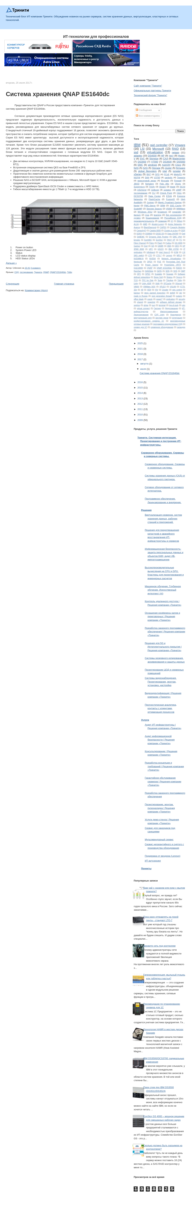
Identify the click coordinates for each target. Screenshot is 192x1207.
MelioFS (178, 174)
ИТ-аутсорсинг (153, 860)
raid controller (159, 145)
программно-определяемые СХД (167, 324)
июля (143, 369)
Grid (146, 246)
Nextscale (138, 262)
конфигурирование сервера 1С (149, 321)
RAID (175, 148)
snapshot (151, 302)
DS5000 (181, 161)
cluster (168, 168)
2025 (140, 343)
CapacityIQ (141, 231)
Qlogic (178, 183)
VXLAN (173, 287)
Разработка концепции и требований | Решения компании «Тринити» (164, 766)
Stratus (169, 277)
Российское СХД (173, 218)
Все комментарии (147, 115)
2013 (140, 398)
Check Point (166, 193)
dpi (180, 293)
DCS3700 (138, 196)
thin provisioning (174, 215)
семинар (162, 221)
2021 (140, 348)
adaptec (138, 155)
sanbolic (168, 177)
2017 (140, 359)
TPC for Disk (148, 280)
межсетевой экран (147, 180)
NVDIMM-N (138, 259)
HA (152, 246)
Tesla (160, 280)
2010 (140, 414)
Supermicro (139, 186)
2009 (140, 420)
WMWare (180, 208)
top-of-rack (173, 305)
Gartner (137, 246)
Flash (159, 243)
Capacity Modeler (177, 227)
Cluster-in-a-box (171, 231)
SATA (159, 271)
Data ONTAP (172, 234)
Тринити (38, 272)
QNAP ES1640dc (58, 272)
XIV (156, 290)
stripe (146, 305)
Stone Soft (158, 277)
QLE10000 (138, 268)
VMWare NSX (149, 287)
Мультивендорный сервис (159, 839)
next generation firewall (162, 296)
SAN (147, 177)
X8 (142, 290)
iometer (177, 171)
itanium (137, 215)
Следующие (12, 283)
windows (152, 164)
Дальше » (11, 263)
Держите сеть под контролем (159, 945)
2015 (140, 387)
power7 (159, 299)
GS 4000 (178, 243)
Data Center (154, 196)
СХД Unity (159, 315)
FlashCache (154, 199)
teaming (157, 215)
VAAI (157, 284)
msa (147, 215)
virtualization (155, 152)
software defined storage (171, 302)
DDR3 (139, 234)
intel (165, 171)
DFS (157, 174)
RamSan (137, 271)
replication (170, 299)
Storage (156, 168)
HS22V (161, 249)
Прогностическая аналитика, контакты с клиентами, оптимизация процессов (161, 708)
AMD (145, 224)
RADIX (179, 268)
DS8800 (148, 234)
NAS (136, 168)
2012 (140, 403)
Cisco (178, 164)
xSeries (138, 174)
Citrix (179, 193)
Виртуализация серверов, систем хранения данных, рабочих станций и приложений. (163, 519)
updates (167, 190)
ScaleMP (138, 208)
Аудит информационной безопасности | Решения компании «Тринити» (160, 740)
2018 (140, 354)
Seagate (169, 274)
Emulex (137, 240)
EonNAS (148, 240)
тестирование (26, 272)
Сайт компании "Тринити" (148, 85)
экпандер (181, 327)
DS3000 (142, 161)
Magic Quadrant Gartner (170, 202)
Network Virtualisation (171, 259)
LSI (142, 148)
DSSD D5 (160, 234)
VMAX (136, 287)
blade (172, 186)
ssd (136, 152)
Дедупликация (171, 308)
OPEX (149, 262)
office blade (139, 299)
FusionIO (170, 199)
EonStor (159, 240)
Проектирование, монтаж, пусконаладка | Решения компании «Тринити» (160, 808)
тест (171, 155)
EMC (140, 164)
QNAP (46, 272)
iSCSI (182, 186)
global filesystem (147, 171)
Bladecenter (178, 158)
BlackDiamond (150, 227)
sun (153, 305)
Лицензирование (141, 315)
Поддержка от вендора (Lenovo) (162, 856)
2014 (140, 393)
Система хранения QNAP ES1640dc (58, 94)
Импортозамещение (169, 312)
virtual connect (143, 308)
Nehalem (149, 183)
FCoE (166, 174)
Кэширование (152, 218)
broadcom (162, 212)
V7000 (154, 161)
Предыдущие (116, 283)
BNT (149, 174)
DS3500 (167, 161)
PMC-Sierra (150, 205)
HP (162, 155)
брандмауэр (175, 315)
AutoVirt (166, 164)
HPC (151, 249)
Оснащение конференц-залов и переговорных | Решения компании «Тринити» (162, 616)
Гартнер (157, 308)
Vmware (180, 145)
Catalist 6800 (155, 231)
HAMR (160, 246)
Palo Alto (164, 183)
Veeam (162, 186)
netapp (175, 152)
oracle (149, 299)
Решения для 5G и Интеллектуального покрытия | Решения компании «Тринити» (163, 647)
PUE (159, 262)
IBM (137, 145)
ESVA (169, 196)
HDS (177, 246)
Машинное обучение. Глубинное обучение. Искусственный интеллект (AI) (163, 590)
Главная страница (64, 283)
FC (180, 240)
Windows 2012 (145, 212)
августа (144, 363)
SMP (183, 271)
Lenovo (169, 255)
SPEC (147, 274)
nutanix (179, 296)
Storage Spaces (154, 208)
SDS (175, 271)
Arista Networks (175, 224)
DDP (183, 231)
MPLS (179, 255)
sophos (137, 305)
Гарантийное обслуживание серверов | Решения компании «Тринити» (163, 781)
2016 (140, 382)
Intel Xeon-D (164, 252)
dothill (172, 293)
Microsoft (158, 148)
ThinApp (169, 280)
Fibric (151, 243)
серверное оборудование (162, 327)
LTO (150, 255)
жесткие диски (161, 318)
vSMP (179, 190)
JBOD (136, 183)
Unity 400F (147, 284)
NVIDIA (152, 259)
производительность (144, 221)
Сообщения (144, 110)
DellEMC (141, 237)
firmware (180, 168)
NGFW (137, 177)
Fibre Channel (140, 243)
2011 (140, 409)
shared (140, 302)
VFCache (167, 284)
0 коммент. (36, 268)
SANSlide (149, 271)
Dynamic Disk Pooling (158, 237)
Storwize (153, 158)
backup (137, 293)
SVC (142, 158)
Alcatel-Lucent (158, 224)
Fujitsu (168, 243)
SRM (162, 205)
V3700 (157, 177)
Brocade (165, 180)
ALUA (136, 224)
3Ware (179, 221)
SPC (139, 274)
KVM (176, 252)
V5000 (169, 208)
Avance (137, 227)
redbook (155, 190)
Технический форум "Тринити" (150, 95)
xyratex (137, 218)
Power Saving (151, 265)
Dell (183, 234)
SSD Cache (176, 205)
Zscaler (165, 290)
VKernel (178, 284)
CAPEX (163, 227)
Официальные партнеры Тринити (152, 90)
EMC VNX (177, 237)
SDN (167, 271)
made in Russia (140, 296)
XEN (149, 290)
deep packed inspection (154, 293)
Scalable (158, 274)
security (182, 299)
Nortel (136, 205)
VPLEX (162, 287)
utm (183, 305)
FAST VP (171, 240)
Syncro (179, 277)
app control (177, 290)
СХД (16, 272)
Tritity (69, 272)
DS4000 (152, 155)
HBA (169, 246)
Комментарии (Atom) (36, 290)
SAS (145, 168)
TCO (136, 280)
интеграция (177, 318)
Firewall (177, 180)
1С (172, 221)
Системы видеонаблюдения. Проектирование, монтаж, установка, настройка (161, 682)
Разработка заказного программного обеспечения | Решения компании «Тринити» (165, 632)
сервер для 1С (140, 327)
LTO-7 (159, 255)
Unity (136, 284)
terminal (162, 305)
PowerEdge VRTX (172, 265)
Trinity (152, 186)
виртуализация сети (143, 318)
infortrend (141, 190)
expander (176, 212)
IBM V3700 (173, 249)
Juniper (150, 202)
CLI (153, 193)
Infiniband (151, 252)
